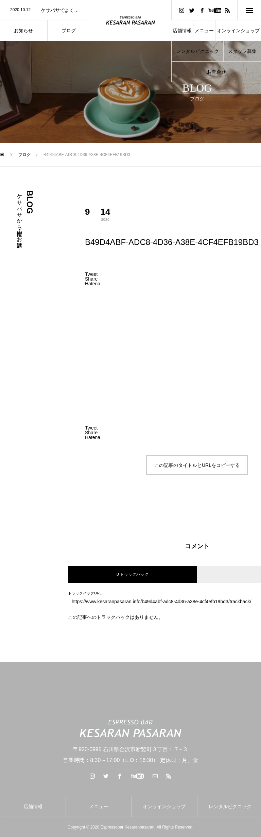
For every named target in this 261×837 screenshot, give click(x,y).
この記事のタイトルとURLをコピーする (197, 465)
